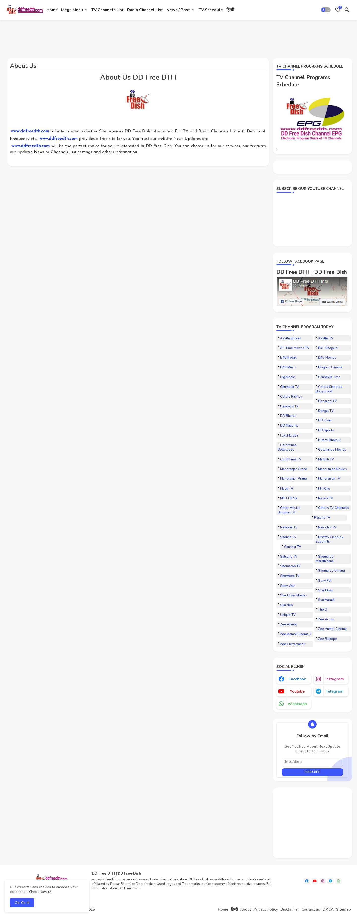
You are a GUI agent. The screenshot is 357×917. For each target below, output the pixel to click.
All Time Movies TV (294, 348)
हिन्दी (230, 10)
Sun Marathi (326, 600)
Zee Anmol (288, 624)
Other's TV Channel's (333, 508)
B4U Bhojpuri (328, 348)
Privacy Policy (265, 909)
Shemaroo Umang (331, 570)
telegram (334, 691)
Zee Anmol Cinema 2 (295, 634)
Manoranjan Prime (293, 478)
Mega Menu (72, 10)
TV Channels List (107, 10)
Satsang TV (288, 556)
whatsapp (297, 704)
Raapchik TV (327, 527)
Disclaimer (289, 909)
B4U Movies (327, 357)
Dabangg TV (327, 401)
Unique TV (288, 615)
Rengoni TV (289, 527)
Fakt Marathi (289, 435)
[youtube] (315, 881)
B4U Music (288, 367)
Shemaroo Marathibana (325, 558)
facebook (297, 679)
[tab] (52, 10)
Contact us (311, 909)
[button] (326, 9)
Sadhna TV (288, 537)
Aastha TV (325, 338)
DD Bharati (288, 416)
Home (52, 10)
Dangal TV (326, 411)
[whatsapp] (338, 881)
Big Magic (287, 377)
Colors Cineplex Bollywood (329, 389)
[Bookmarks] (337, 10)
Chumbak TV (289, 387)
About (245, 909)
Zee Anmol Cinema (332, 629)
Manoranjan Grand (293, 469)
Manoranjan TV (329, 478)
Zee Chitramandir (293, 644)
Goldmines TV (290, 459)
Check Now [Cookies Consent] (38, 891)
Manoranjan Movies (332, 469)
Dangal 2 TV (289, 406)
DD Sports (326, 430)
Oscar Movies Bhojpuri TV (289, 510)
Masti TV (286, 488)
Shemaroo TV (290, 566)
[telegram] (330, 881)
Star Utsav (325, 590)
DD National (289, 425)
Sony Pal (324, 580)
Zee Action (326, 619)
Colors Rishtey (291, 396)
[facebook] (307, 881)
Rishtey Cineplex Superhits (329, 539)
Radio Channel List (145, 10)
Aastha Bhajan (290, 338)
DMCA (328, 909)
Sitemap (343, 909)
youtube (297, 691)
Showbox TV (289, 576)
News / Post (178, 10)
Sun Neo (286, 605)
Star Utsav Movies (293, 595)
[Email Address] (312, 762)
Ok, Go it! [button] (22, 902)
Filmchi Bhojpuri (329, 440)
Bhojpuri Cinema (330, 367)
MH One (324, 488)
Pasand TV (322, 517)
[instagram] (323, 881)
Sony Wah (287, 586)
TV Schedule (211, 10)
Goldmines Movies (332, 449)
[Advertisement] (95, 37)
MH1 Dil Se (288, 498)
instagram (334, 679)
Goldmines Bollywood (287, 447)
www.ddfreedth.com (30, 131)
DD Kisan (325, 420)
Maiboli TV (326, 459)
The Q (322, 609)
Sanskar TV (292, 547)
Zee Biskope (327, 639)
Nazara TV (325, 498)
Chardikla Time (329, 377)
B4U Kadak (288, 357)
